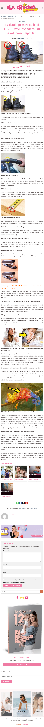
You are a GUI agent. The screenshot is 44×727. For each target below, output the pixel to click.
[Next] (40, 705)
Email (5, 572)
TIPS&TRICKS (12, 17)
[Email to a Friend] (27, 66)
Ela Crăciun (4, 17)
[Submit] (41, 591)
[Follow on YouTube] (23, 1)
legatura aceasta (33, 508)
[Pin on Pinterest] (29, 66)
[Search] (42, 8)
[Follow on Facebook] (20, 1)
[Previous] (3, 705)
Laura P (31, 38)
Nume (5, 564)
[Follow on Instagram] (22, 598)
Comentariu (6, 550)
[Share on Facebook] (24, 66)
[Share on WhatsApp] (21, 66)
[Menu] (2, 8)
